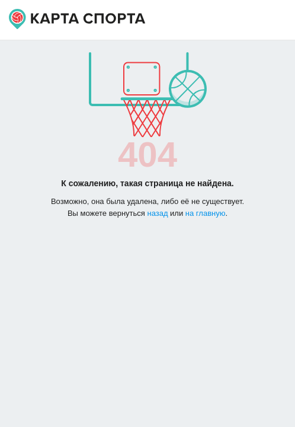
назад (157, 213)
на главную (205, 213)
